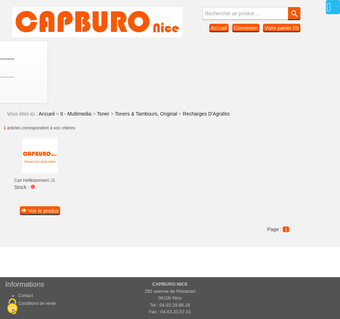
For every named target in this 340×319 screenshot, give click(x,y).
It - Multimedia (76, 114)
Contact (25, 295)
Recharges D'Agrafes (206, 114)
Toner (104, 114)
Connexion (246, 28)
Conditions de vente (37, 303)
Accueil (219, 28)
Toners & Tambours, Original (146, 114)
